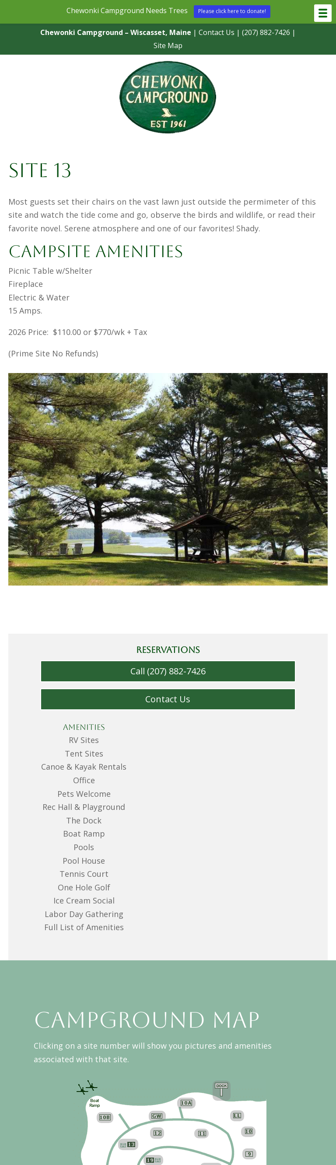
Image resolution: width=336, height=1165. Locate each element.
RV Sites (83, 740)
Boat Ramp (83, 833)
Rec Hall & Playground (84, 807)
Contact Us (209, 32)
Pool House (84, 860)
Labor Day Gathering (84, 914)
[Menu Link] (168, 136)
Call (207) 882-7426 (168, 671)
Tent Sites (84, 753)
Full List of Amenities (84, 927)
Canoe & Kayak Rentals (84, 766)
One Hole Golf (84, 887)
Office (84, 780)
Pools (84, 847)
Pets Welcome (84, 793)
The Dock (84, 820)
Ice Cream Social (83, 900)
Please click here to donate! (232, 11)
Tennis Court (83, 874)
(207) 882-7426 (258, 32)
